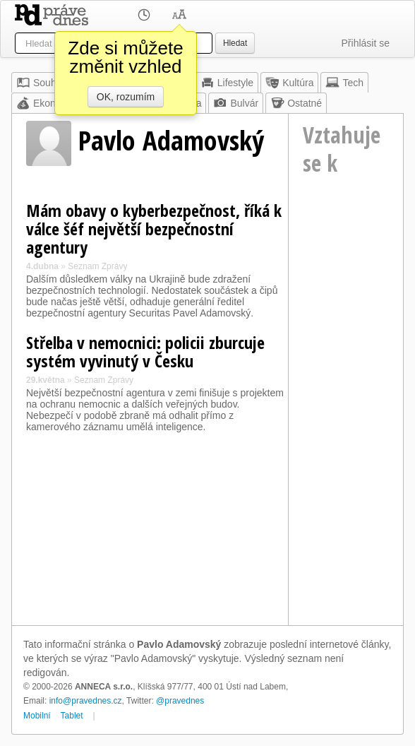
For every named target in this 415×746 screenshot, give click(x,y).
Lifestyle (226, 83)
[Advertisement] (346, 406)
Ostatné (296, 103)
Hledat (235, 43)
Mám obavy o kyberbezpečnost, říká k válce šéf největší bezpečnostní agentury (154, 229)
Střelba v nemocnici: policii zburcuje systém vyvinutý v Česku (145, 351)
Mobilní (37, 716)
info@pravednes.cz (85, 701)
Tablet (72, 716)
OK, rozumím (126, 96)
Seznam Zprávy (97, 266)
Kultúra (289, 83)
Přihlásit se (366, 43)
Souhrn (40, 83)
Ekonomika (49, 103)
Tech (344, 83)
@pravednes (180, 701)
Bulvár (235, 103)
